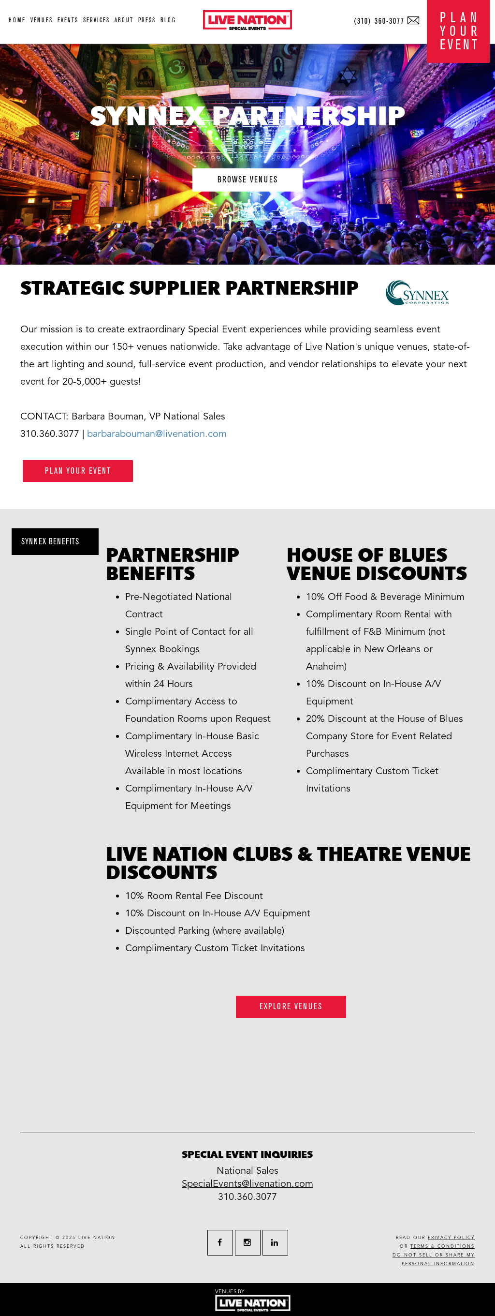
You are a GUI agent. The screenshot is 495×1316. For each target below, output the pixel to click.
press (147, 20)
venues (41, 20)
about (124, 20)
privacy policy (451, 1238)
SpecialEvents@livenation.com (247, 1184)
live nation (97, 1238)
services (96, 20)
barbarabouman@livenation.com (157, 434)
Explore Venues (291, 1007)
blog (168, 20)
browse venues (248, 180)
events (68, 20)
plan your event (78, 471)
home (17, 20)
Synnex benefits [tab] (50, 542)
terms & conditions (442, 1246)
